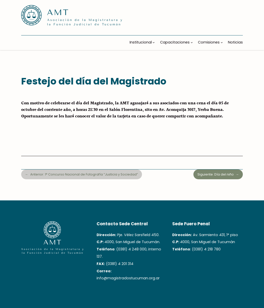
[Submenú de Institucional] (154, 42)
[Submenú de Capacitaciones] (192, 42)
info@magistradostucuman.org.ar (128, 278)
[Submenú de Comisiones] (222, 42)
